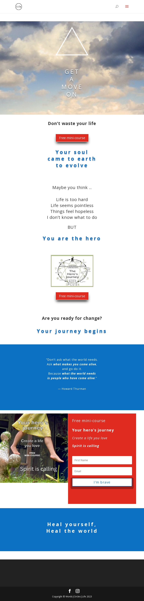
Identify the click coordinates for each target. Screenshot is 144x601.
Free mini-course (72, 138)
